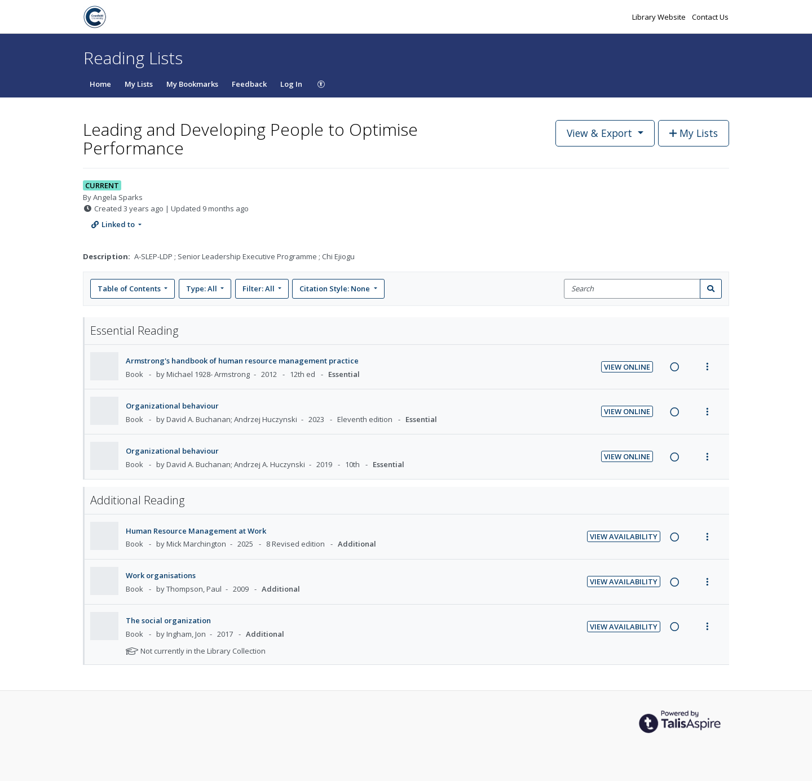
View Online (627, 367)
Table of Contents (130, 288)
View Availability (623, 536)
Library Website (659, 17)
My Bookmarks (192, 84)
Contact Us (710, 17)
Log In (291, 84)
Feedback (249, 84)
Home (100, 84)
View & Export (601, 133)
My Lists (139, 84)
